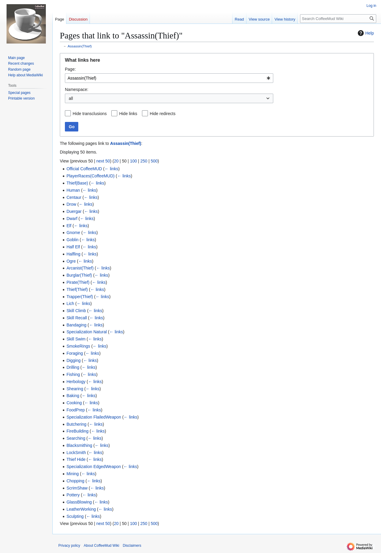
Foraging (74, 353)
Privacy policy (69, 545)
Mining (72, 473)
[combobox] (169, 78)
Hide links (128, 113)
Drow (71, 204)
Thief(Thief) (77, 289)
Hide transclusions (90, 113)
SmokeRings (78, 346)
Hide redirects (162, 113)
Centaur (73, 197)
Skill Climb (76, 310)
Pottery (72, 494)
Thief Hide (75, 459)
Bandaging (76, 325)
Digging (73, 360)
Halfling (73, 254)
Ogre (71, 261)
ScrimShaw (77, 488)
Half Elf (73, 246)
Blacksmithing (79, 445)
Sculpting (75, 516)
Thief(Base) (77, 183)
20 (116, 161)
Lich (70, 303)
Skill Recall (76, 317)
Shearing (74, 388)
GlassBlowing (79, 502)
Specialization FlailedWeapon (93, 417)
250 (143, 161)
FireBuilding (77, 431)
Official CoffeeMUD (84, 168)
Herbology (75, 381)
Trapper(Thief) (79, 296)
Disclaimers (132, 545)
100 (133, 161)
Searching (75, 438)
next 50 (103, 161)
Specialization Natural (86, 331)
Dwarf (71, 218)
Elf (68, 225)
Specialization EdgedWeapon (93, 466)
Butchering (76, 424)
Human (73, 190)
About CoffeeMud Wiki (101, 545)
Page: (70, 69)
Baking (72, 395)
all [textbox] (71, 98)
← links (111, 168)
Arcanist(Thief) (79, 268)
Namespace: (76, 89)
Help (365, 33)
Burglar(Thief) (79, 275)
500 (154, 161)
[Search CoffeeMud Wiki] (338, 18)
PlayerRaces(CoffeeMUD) (90, 176)
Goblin (72, 239)
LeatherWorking (81, 509)
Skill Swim (75, 339)
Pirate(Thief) (77, 282)
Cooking (74, 402)
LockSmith (76, 452)
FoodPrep (75, 410)
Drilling (72, 367)
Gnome (73, 232)
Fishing (73, 374)
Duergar (74, 211)
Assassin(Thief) (80, 46)
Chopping (75, 480)
